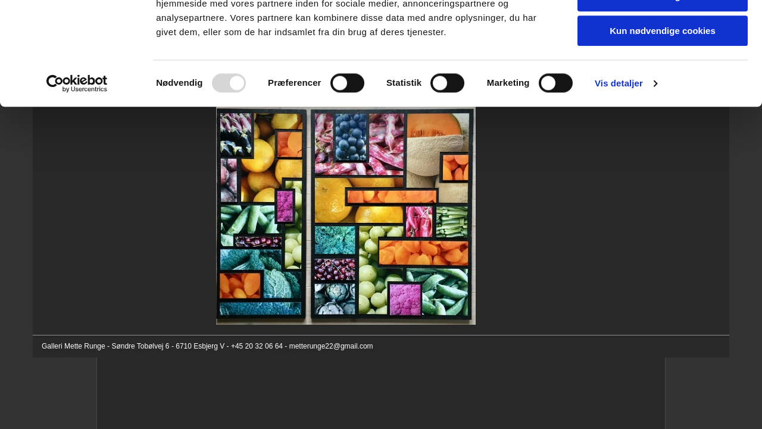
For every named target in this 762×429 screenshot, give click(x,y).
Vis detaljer (619, 152)
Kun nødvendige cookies (663, 99)
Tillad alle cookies (662, 29)
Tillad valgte (662, 65)
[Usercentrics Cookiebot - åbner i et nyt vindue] (77, 152)
